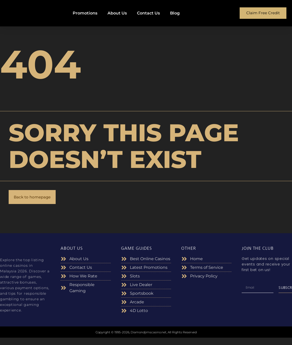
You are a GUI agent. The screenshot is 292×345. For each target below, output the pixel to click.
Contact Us (148, 13)
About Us (117, 13)
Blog (175, 13)
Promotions (85, 13)
